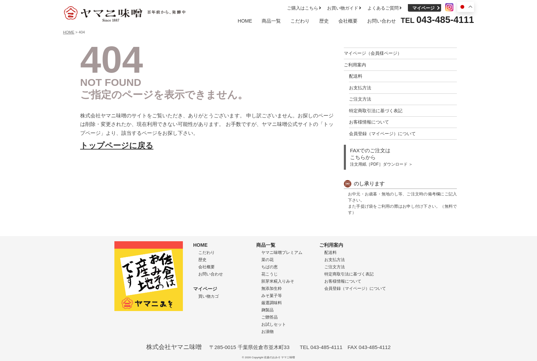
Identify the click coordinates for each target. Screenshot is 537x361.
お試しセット (273, 324)
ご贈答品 (269, 317)
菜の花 (267, 259)
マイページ (423, 8)
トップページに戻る (116, 145)
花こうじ (269, 274)
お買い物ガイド (342, 8)
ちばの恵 (269, 267)
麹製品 (267, 310)
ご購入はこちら (302, 8)
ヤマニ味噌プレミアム (281, 252)
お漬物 (267, 331)
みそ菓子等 (271, 295)
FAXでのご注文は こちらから (381, 157)
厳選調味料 (271, 302)
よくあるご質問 (383, 8)
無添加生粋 (271, 288)
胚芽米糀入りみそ (277, 281)
